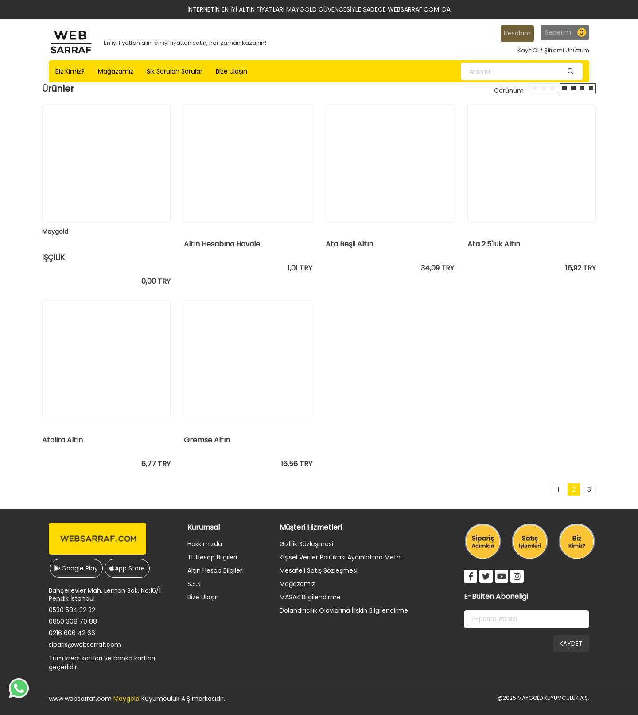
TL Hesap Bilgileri (212, 557)
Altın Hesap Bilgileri (215, 570)
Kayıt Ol (528, 50)
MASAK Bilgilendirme (310, 597)
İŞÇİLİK (53, 257)
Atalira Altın (62, 440)
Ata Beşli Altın (349, 244)
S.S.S (194, 583)
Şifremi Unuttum (566, 50)
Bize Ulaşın (203, 597)
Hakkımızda (204, 543)
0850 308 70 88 (73, 621)
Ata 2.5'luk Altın (493, 244)
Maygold (126, 698)
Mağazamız (297, 583)
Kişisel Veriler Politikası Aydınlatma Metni (341, 557)
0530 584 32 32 (72, 610)
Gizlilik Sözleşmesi (306, 543)
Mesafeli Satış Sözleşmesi (319, 570)
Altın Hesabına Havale (222, 244)
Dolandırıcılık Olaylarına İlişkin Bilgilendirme (344, 610)
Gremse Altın (207, 440)
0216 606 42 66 (72, 633)
